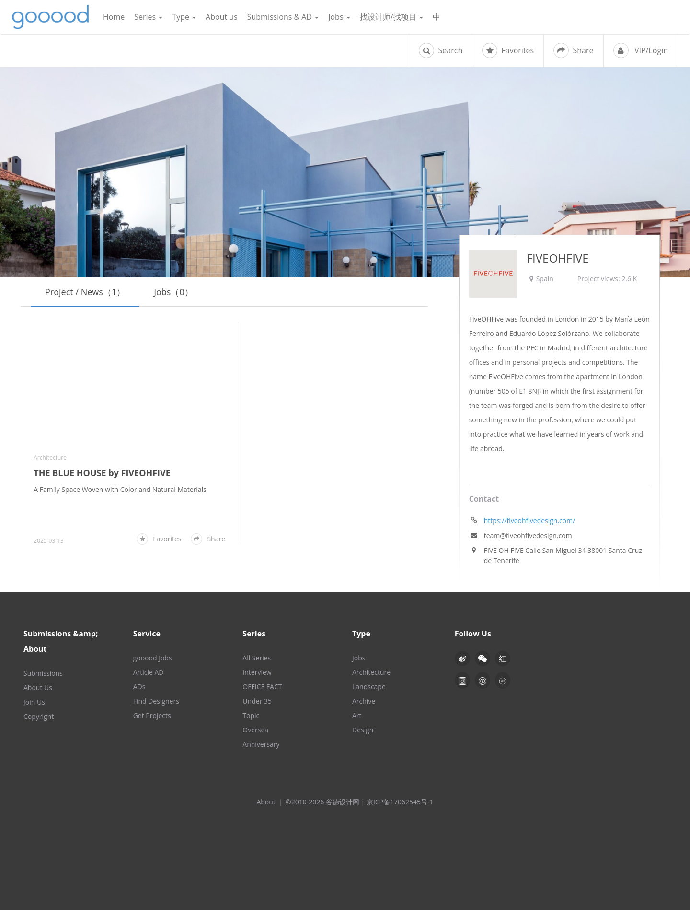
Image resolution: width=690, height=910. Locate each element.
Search (440, 50)
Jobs (339, 17)
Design (362, 729)
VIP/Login (640, 50)
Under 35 (257, 701)
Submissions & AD (283, 17)
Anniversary (260, 744)
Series (148, 17)
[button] (482, 658)
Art (357, 715)
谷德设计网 (50, 17)
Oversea (255, 729)
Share (573, 50)
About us (222, 17)
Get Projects (152, 715)
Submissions (43, 673)
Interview (256, 672)
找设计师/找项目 (391, 17)
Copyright (38, 716)
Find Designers (156, 701)
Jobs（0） (173, 292)
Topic (250, 715)
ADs (139, 686)
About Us (37, 687)
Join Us (34, 701)
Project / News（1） (85, 292)
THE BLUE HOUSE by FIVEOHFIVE (102, 473)
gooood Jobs (152, 657)
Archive (363, 701)
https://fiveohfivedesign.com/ (529, 520)
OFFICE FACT (262, 686)
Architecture (50, 458)
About (265, 801)
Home (114, 17)
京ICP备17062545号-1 (400, 801)
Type (184, 17)
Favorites (508, 50)
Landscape (369, 686)
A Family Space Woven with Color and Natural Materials (120, 489)
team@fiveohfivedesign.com (528, 535)
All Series (256, 657)
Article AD (148, 672)
